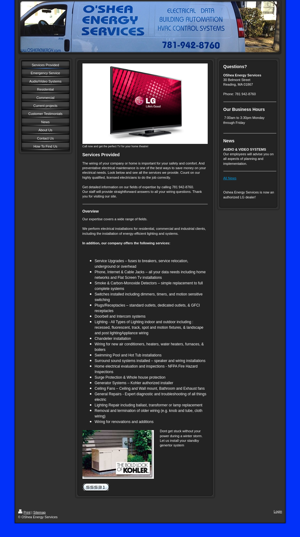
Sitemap (39, 512)
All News (230, 178)
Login (278, 511)
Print (24, 512)
